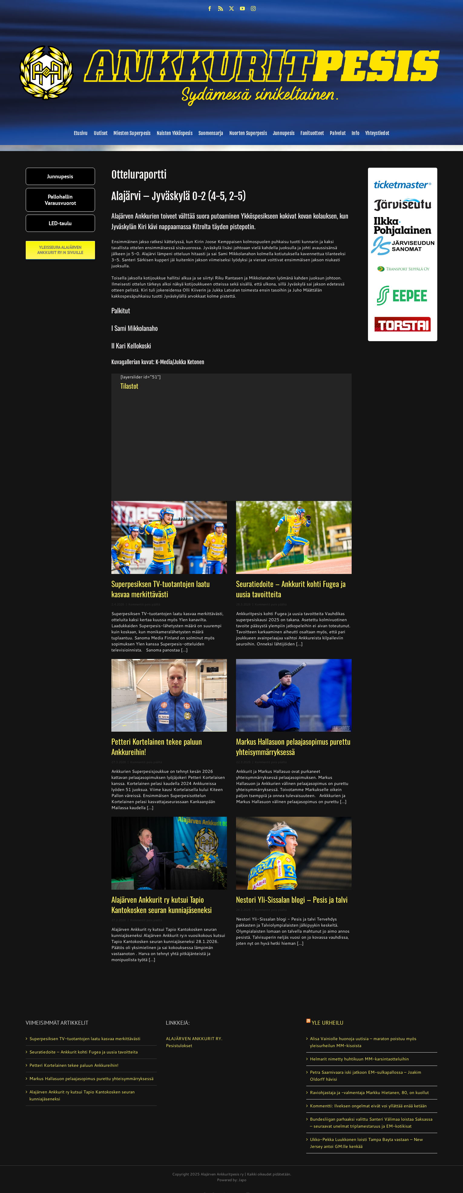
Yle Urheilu (327, 1022)
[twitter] (231, 8)
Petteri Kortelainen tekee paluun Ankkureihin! (156, 746)
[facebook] (209, 8)
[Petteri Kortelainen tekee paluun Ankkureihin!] (169, 695)
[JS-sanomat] (402, 238)
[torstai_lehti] (402, 318)
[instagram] (253, 8)
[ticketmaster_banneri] (402, 179)
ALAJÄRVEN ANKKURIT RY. (194, 1039)
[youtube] (242, 8)
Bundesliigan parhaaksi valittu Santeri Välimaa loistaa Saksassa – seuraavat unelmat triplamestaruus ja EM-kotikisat (371, 1122)
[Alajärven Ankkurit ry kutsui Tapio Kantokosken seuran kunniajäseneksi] (169, 853)
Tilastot (129, 386)
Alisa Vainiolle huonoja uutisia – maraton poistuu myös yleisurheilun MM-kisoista (363, 1042)
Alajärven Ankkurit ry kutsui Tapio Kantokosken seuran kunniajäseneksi (161, 904)
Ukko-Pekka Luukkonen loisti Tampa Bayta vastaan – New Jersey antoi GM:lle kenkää (366, 1142)
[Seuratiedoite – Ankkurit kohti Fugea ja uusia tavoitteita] (294, 537)
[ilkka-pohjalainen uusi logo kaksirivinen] (402, 219)
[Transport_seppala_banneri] (402, 263)
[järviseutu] (402, 200)
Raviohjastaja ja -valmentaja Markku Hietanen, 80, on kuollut (369, 1092)
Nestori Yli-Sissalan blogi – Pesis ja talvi (292, 899)
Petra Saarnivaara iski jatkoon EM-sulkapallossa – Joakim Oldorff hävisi (365, 1075)
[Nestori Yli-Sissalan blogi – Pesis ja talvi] (294, 853)
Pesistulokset (179, 1046)
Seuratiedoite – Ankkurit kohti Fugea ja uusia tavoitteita (291, 588)
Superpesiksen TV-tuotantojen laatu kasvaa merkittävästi (160, 588)
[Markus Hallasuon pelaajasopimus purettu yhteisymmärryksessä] (294, 695)
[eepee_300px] (402, 284)
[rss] (220, 8)
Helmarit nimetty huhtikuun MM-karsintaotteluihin (359, 1059)
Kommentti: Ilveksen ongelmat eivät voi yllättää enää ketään (368, 1106)
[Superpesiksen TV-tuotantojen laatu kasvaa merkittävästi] (169, 537)
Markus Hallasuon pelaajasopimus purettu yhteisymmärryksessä (293, 746)
